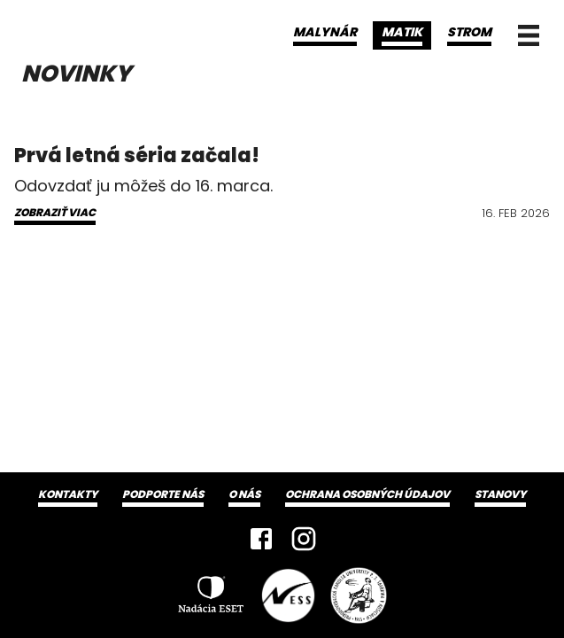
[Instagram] (304, 539)
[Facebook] (261, 539)
